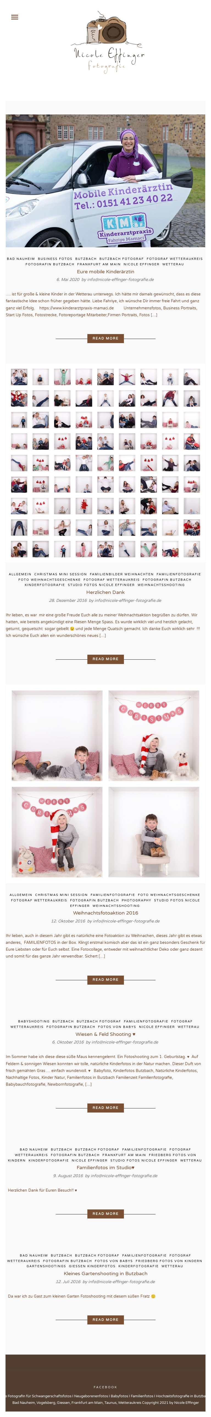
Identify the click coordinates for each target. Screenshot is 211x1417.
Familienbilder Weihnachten (122, 574)
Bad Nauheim (21, 259)
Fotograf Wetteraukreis (175, 259)
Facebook (105, 1387)
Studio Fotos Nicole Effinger (101, 585)
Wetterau (173, 264)
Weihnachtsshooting (161, 585)
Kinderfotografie (45, 585)
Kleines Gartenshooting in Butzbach (106, 1274)
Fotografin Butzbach (50, 264)
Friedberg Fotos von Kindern (169, 1261)
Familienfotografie (179, 574)
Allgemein (20, 574)
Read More (106, 338)
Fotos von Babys (117, 1027)
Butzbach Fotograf (121, 259)
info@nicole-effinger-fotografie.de (120, 279)
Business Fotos (55, 259)
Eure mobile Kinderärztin (105, 272)
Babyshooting (34, 1021)
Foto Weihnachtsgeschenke (49, 580)
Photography (136, 900)
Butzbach (86, 259)
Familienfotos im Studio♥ (106, 1168)
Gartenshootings (46, 1266)
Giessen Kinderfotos (92, 1266)
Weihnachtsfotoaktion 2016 (105, 913)
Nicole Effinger (142, 264)
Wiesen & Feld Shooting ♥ (105, 1034)
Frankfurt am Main (99, 264)
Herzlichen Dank (105, 592)
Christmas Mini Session (60, 574)
